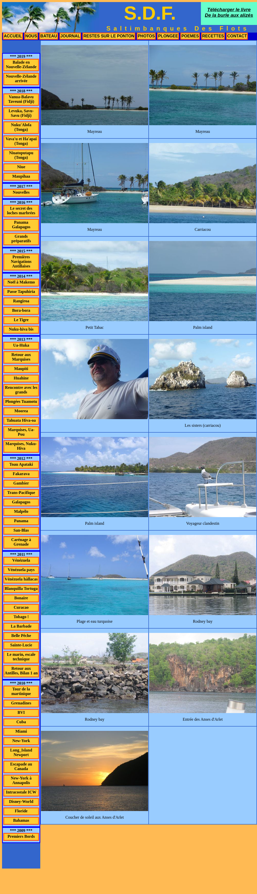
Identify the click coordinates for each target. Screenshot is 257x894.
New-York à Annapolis (21, 780)
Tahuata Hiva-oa (21, 420)
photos (146, 36)
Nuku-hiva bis (21, 329)
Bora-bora (21, 310)
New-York (21, 741)
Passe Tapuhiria (21, 291)
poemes (190, 36)
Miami (21, 731)
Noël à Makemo (21, 282)
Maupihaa (21, 176)
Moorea (21, 411)
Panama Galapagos (21, 224)
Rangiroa (21, 301)
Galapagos (21, 502)
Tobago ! (21, 617)
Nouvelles (21, 192)
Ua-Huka (21, 345)
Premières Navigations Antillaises (21, 261)
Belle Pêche (21, 635)
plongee (168, 36)
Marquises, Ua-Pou (21, 432)
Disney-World (21, 801)
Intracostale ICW (21, 792)
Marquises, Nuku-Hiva (21, 446)
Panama (21, 521)
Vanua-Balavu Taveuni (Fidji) (21, 99)
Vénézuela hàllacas (21, 579)
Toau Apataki (21, 464)
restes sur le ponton (108, 36)
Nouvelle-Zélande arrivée (21, 78)
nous (31, 36)
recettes (213, 36)
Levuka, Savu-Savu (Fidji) (21, 113)
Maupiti (21, 368)
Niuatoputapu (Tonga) (21, 155)
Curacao (21, 607)
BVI (21, 712)
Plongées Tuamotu (21, 401)
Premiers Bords (21, 836)
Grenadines (21, 703)
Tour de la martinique (21, 691)
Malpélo (21, 511)
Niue (21, 167)
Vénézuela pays (21, 569)
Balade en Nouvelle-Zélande (21, 64)
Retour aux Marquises (21, 356)
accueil (13, 36)
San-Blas (21, 530)
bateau (48, 36)
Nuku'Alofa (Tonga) (21, 127)
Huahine (21, 378)
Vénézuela (21, 560)
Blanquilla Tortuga (21, 588)
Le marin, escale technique (21, 656)
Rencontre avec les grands (21, 389)
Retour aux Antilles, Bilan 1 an (21, 670)
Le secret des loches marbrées (21, 210)
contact (237, 36)
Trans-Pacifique (21, 492)
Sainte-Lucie (21, 645)
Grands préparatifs (21, 238)
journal (70, 36)
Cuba (21, 722)
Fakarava (21, 474)
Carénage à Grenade (21, 541)
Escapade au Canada (21, 766)
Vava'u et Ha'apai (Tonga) (21, 141)
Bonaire (21, 598)
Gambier (21, 483)
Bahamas (21, 820)
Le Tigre (21, 320)
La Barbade (21, 626)
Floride (21, 811)
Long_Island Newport (21, 752)
